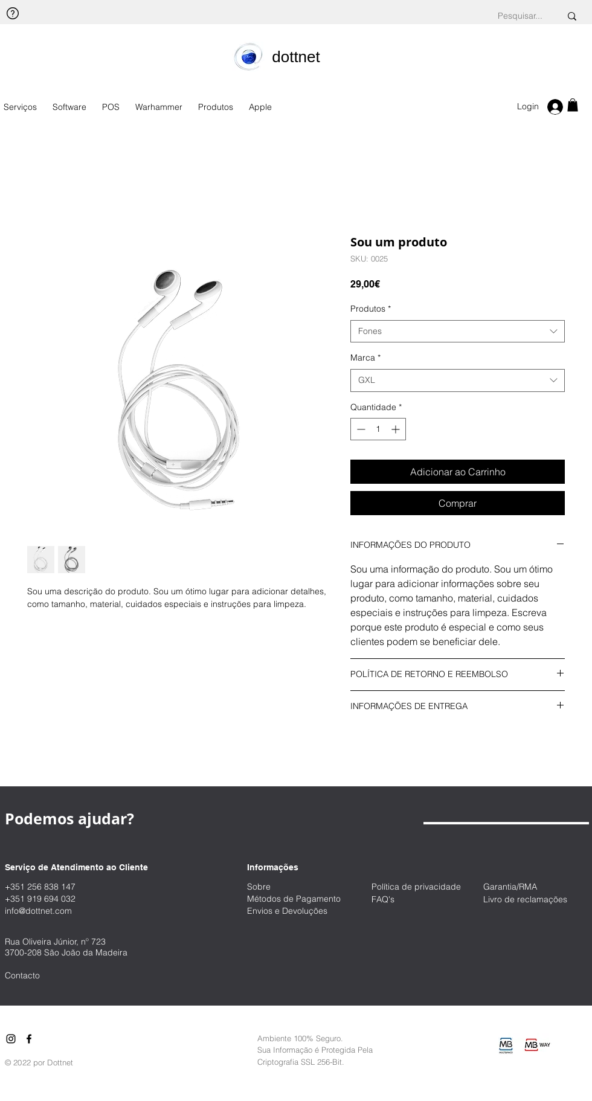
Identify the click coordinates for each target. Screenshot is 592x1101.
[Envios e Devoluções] (295, 911)
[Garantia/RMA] (537, 887)
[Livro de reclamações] (537, 899)
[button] (572, 105)
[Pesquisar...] (520, 16)
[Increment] (396, 429)
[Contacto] (48, 975)
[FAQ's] (414, 899)
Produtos (370, 308)
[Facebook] (29, 1039)
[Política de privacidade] (423, 887)
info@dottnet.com (38, 910)
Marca (365, 357)
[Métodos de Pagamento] (301, 899)
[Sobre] (290, 887)
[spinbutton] (378, 429)
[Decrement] (359, 429)
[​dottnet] (296, 57)
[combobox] (457, 331)
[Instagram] (11, 1039)
